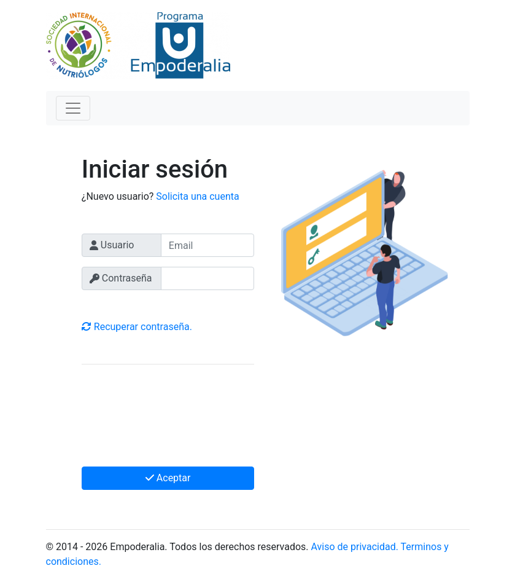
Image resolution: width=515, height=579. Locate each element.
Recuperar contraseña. (137, 327)
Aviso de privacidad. (354, 547)
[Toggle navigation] (73, 108)
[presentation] (175, 418)
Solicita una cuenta (197, 196)
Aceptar (168, 478)
